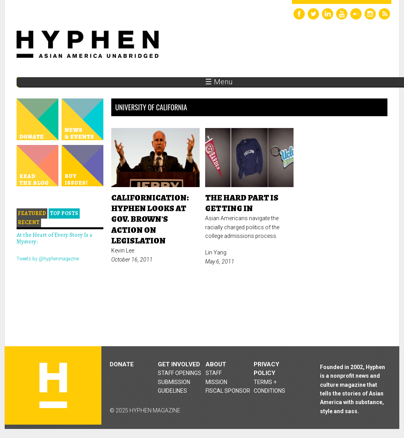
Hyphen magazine (53, 385)
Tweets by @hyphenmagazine (48, 259)
